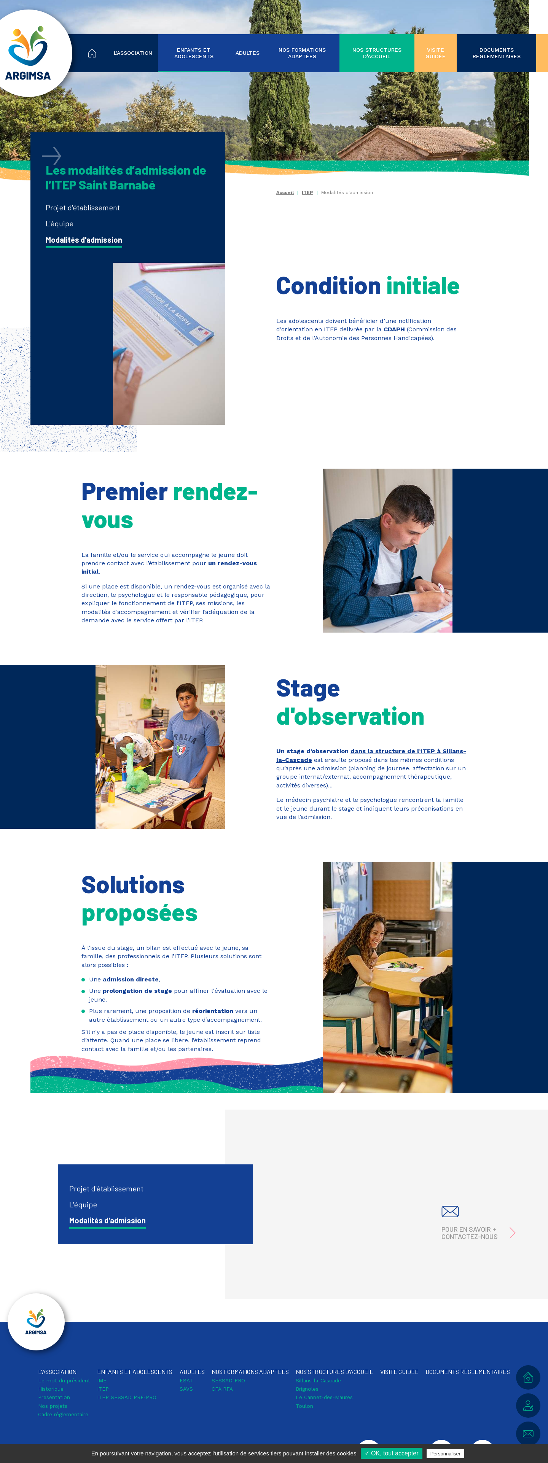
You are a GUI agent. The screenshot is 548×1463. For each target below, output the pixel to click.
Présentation (54, 1397)
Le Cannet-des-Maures (324, 1397)
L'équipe (59, 223)
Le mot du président (64, 1380)
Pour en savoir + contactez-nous (469, 1233)
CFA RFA (222, 1389)
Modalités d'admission (84, 239)
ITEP (307, 192)
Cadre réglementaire (63, 1414)
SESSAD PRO (228, 1380)
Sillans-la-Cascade (318, 1380)
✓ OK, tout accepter (392, 1453)
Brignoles (307, 1389)
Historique (51, 1389)
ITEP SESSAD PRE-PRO (126, 1397)
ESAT (186, 1380)
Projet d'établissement (83, 207)
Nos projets (52, 1406)
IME (102, 1380)
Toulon (304, 1406)
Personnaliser (445, 1454)
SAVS (186, 1389)
